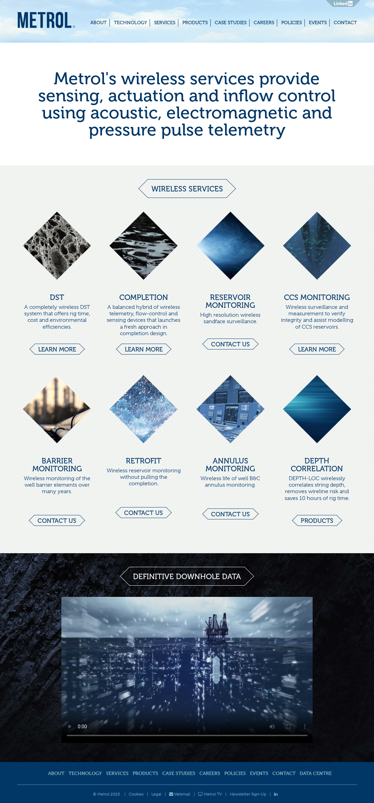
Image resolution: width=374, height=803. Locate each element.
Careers (264, 23)
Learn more (57, 349)
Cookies (136, 794)
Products (195, 23)
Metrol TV (210, 794)
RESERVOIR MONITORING (230, 301)
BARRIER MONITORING (57, 464)
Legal (156, 794)
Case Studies (230, 23)
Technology (130, 23)
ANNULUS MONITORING (230, 464)
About (98, 23)
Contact (345, 23)
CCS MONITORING (317, 297)
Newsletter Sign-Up (248, 794)
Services (164, 23)
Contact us (230, 344)
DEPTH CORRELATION (317, 464)
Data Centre (316, 773)
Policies (291, 23)
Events (318, 23)
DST (57, 297)
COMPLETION (143, 297)
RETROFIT (143, 460)
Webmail (179, 794)
